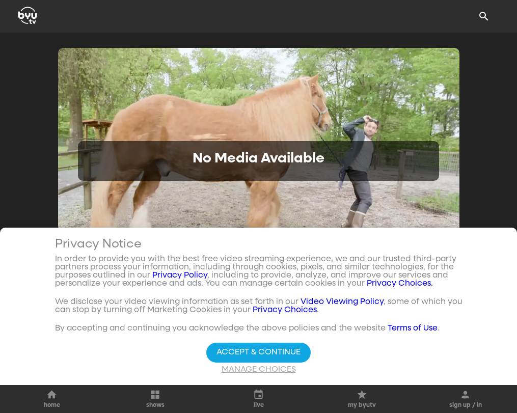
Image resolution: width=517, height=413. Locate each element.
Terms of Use (413, 328)
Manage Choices (259, 370)
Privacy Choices (285, 310)
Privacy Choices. (400, 284)
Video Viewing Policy (342, 302)
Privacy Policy (179, 275)
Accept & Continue (258, 352)
